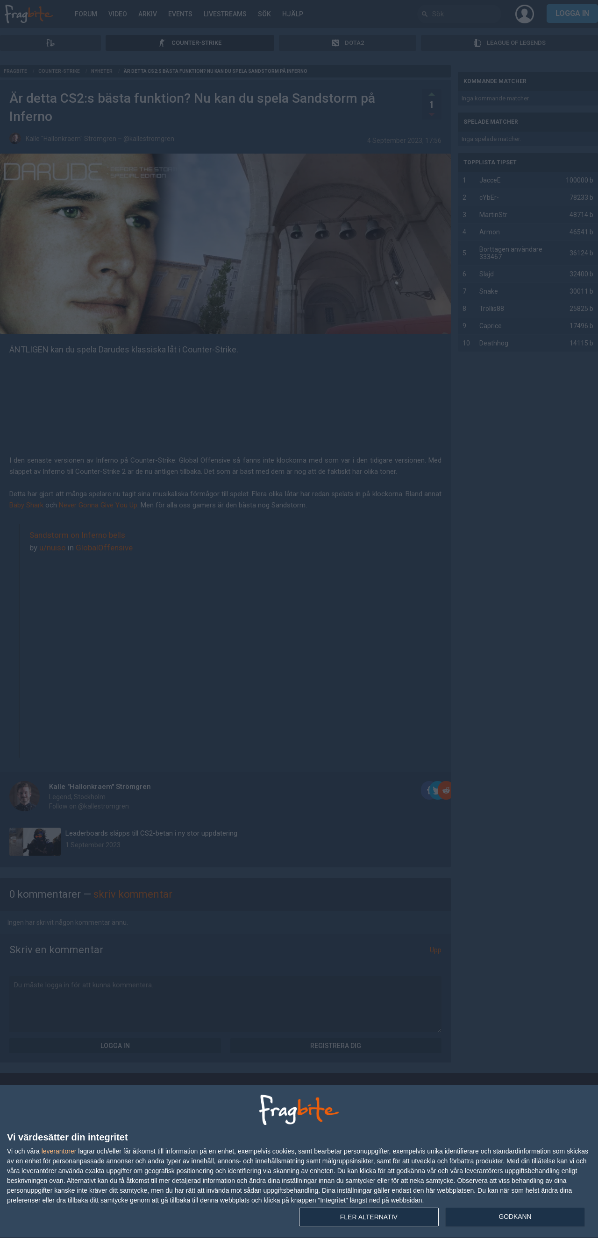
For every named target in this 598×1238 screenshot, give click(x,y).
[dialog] (299, 1161)
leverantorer (59, 1151)
